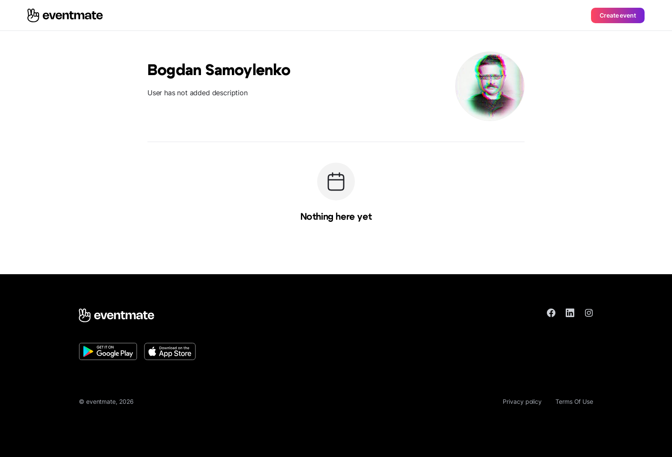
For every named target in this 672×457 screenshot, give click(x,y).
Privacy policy (522, 401)
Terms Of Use (574, 401)
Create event (618, 15)
